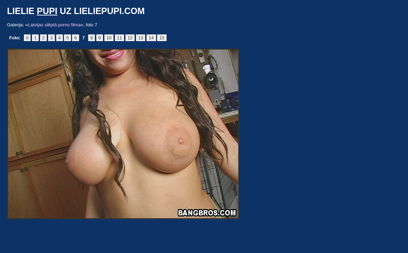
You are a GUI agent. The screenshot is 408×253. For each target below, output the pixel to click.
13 (140, 37)
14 (151, 37)
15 (161, 37)
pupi (47, 11)
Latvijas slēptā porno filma (54, 24)
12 (130, 37)
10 (108, 37)
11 (119, 37)
